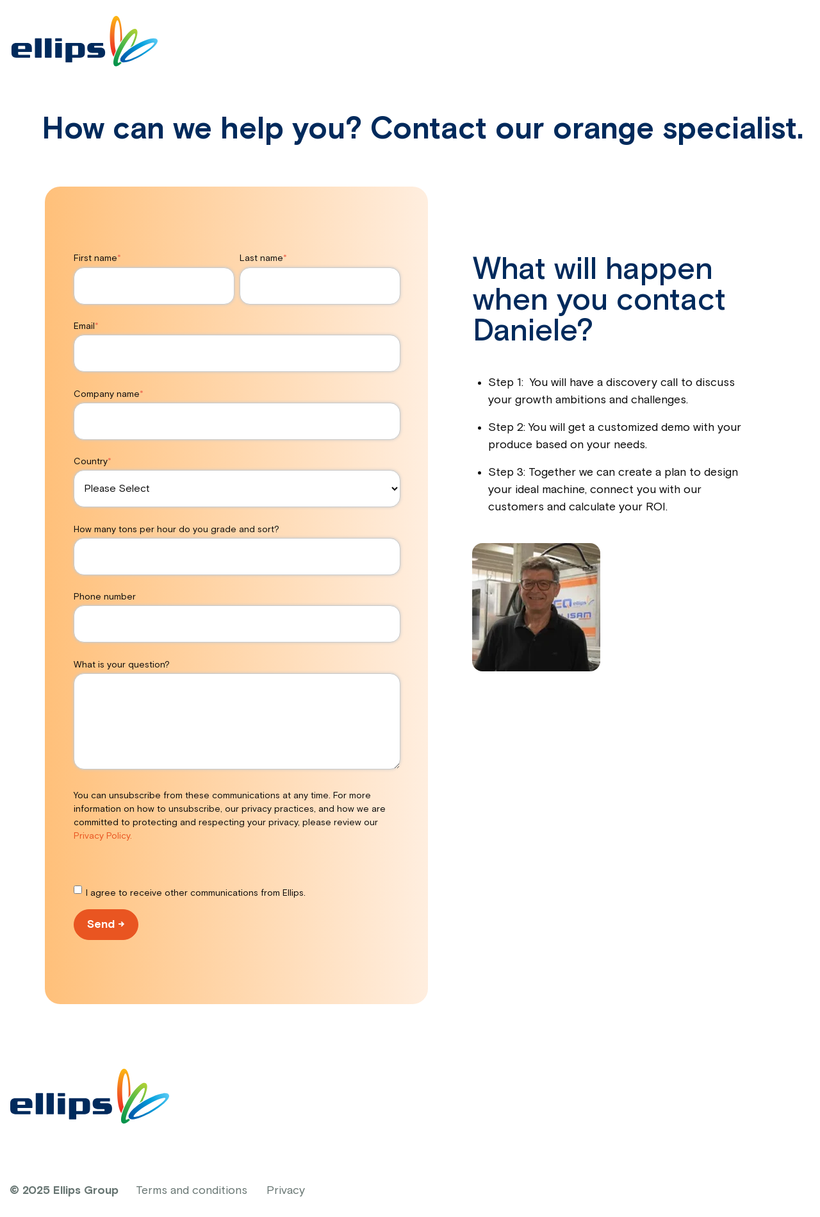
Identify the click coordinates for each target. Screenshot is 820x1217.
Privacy (285, 1190)
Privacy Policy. (103, 836)
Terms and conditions (191, 1190)
